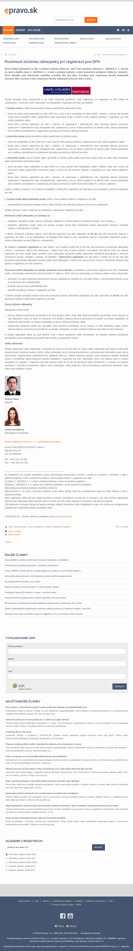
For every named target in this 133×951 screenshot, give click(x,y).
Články (60, 926)
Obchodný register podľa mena (21, 862)
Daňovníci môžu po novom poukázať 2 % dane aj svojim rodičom (32, 587)
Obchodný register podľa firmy (21, 854)
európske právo (36, 42)
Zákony (72, 926)
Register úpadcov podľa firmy (20, 866)
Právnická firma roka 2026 (18, 732)
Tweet (8, 542)
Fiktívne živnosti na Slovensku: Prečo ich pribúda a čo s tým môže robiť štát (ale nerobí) (49, 769)
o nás (36, 901)
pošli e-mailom (14, 531)
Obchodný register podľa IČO (20, 858)
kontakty (78, 901)
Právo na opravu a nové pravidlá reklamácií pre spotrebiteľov (36, 756)
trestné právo (9, 42)
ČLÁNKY (8, 30)
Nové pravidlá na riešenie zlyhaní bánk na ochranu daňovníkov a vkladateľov (37, 560)
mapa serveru (24, 901)
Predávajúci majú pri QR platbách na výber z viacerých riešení (31, 592)
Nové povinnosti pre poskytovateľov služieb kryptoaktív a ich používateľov (35, 598)
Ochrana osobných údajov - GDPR (66, 905)
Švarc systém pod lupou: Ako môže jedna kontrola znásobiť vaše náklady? (43, 781)
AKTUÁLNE (34, 30)
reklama (46, 901)
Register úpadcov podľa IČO (20, 870)
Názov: (11, 659)
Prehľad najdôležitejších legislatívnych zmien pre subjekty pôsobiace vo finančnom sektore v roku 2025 (48, 609)
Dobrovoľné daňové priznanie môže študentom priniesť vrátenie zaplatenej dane (38, 576)
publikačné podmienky (95, 901)
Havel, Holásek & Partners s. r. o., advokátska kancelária (32, 441)
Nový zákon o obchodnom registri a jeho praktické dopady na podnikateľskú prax (46, 707)
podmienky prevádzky (62, 901)
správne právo (87, 38)
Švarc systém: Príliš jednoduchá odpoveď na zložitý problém (36, 818)
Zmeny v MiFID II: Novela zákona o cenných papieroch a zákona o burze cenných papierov (43, 571)
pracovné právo (113, 38)
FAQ (110, 901)
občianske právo (11, 38)
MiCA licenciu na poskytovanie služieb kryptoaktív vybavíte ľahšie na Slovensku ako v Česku (43, 603)
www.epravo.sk (64, 516)
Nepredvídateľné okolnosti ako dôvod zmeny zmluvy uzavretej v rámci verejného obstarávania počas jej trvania (62, 805)
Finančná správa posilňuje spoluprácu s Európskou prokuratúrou (32, 565)
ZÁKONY (20, 30)
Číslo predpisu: (15, 646)
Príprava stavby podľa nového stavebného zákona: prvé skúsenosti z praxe (43, 744)
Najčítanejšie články (23, 701)
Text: (10, 671)
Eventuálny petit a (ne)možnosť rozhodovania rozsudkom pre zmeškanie (42, 793)
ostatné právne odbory (65, 42)
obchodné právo (37, 38)
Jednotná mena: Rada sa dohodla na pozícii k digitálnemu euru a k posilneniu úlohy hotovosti (43, 614)
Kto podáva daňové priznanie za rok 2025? (22, 582)
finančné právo (61, 38)
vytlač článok (14, 534)
